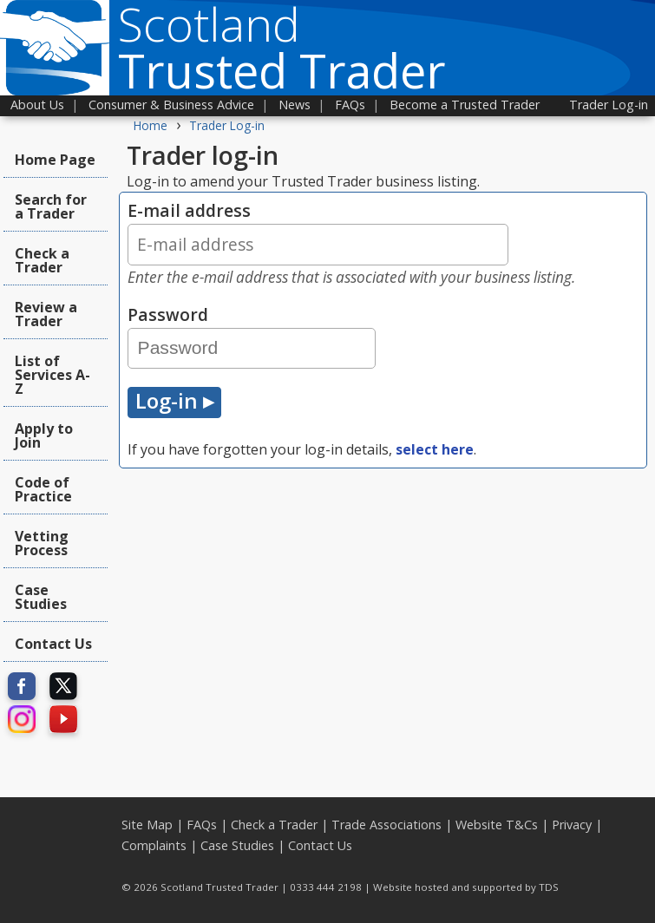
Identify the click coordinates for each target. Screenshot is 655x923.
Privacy (572, 824)
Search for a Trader (51, 206)
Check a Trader (42, 260)
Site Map (147, 824)
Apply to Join (44, 435)
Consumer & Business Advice (171, 104)
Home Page (55, 159)
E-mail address (383, 243)
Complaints (154, 845)
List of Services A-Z (52, 374)
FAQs (350, 104)
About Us (37, 104)
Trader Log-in (608, 104)
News (294, 104)
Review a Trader (46, 314)
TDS (549, 887)
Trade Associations (386, 824)
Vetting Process (42, 543)
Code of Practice (43, 489)
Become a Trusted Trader (465, 104)
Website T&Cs (496, 824)
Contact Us (53, 643)
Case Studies (41, 596)
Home (150, 125)
